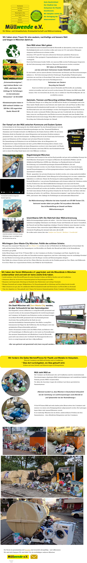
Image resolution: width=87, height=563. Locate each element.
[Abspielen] (2, 192)
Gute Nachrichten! (51, 2)
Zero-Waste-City (33, 246)
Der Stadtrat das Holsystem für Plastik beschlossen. (52, 8)
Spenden (27, 550)
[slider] (5, 192)
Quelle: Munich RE (12, 111)
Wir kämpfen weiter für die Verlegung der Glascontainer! (53, 16)
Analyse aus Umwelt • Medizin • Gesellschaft (62, 232)
